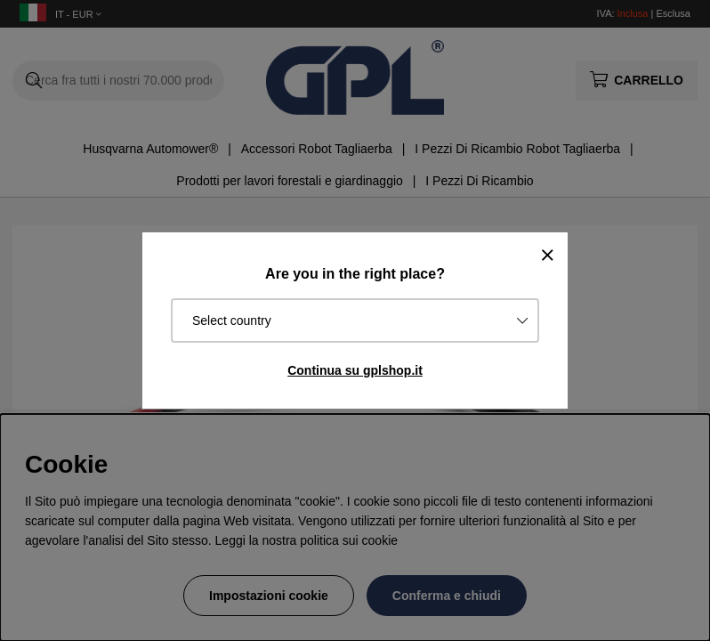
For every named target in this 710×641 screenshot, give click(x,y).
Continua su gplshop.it (355, 370)
